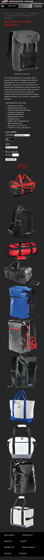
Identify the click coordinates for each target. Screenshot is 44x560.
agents (23, 541)
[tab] (18, 103)
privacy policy (28, 547)
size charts (9, 535)
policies (7, 553)
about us (8, 541)
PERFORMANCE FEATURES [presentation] (15, 103)
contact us (27, 535)
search (38, 6)
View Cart (12, 6)
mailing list (9, 547)
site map (23, 553)
